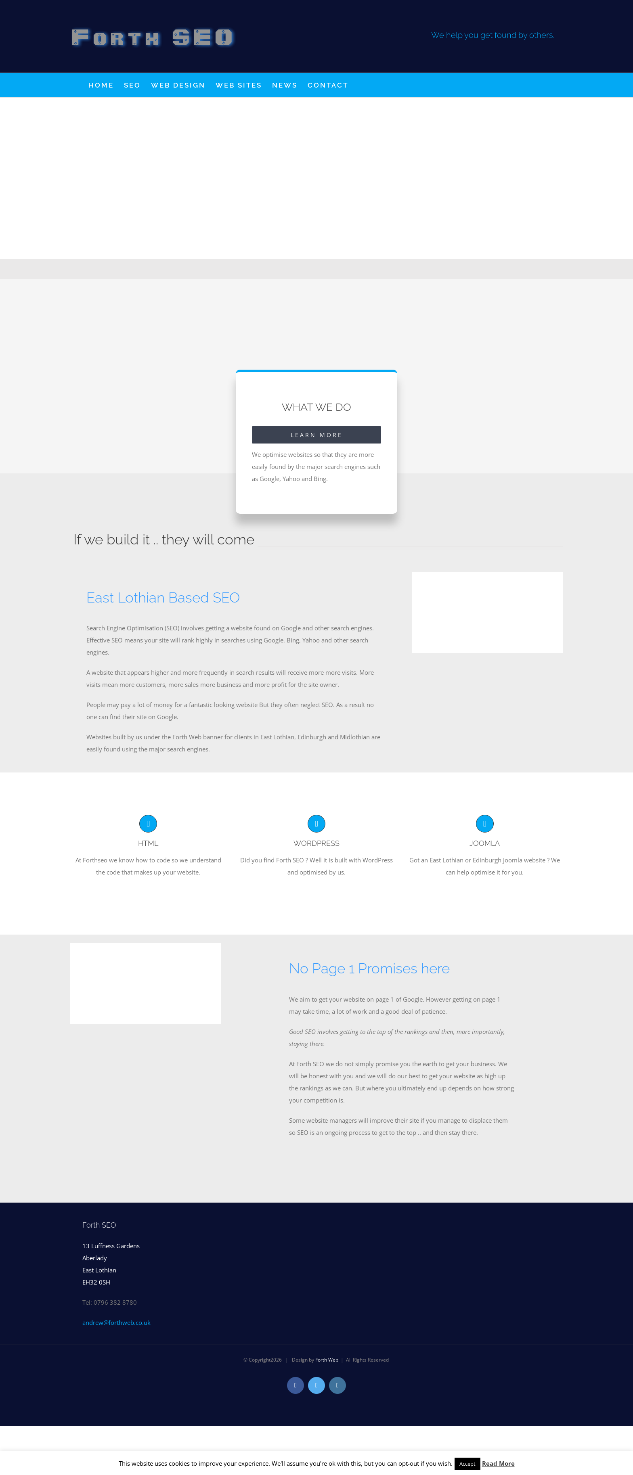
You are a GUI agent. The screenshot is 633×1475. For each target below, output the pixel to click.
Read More (498, 1463)
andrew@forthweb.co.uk (116, 1322)
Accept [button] (467, 1463)
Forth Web (326, 1359)
